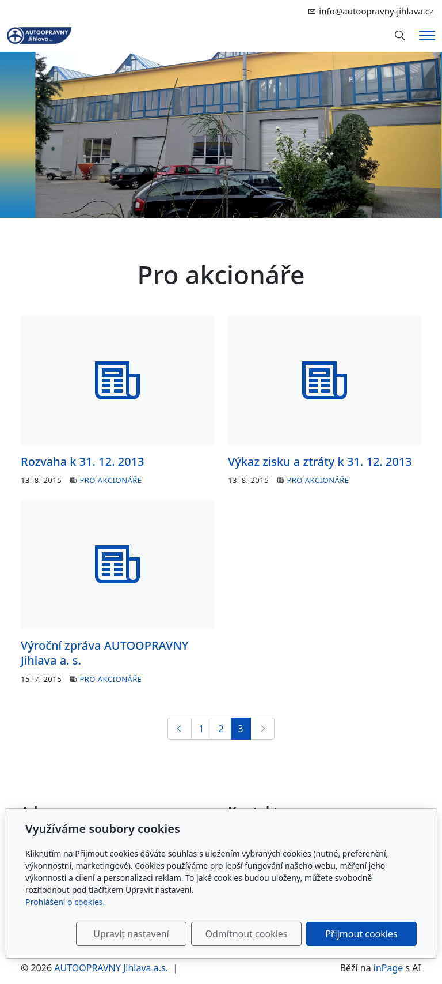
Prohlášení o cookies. (65, 901)
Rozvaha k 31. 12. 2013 (82, 461)
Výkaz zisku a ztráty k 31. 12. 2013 (320, 461)
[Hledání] (400, 36)
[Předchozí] (179, 729)
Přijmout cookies (361, 934)
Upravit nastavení (131, 934)
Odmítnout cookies (246, 934)
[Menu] (427, 35)
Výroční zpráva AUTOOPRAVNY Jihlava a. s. (104, 653)
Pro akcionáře (110, 480)
